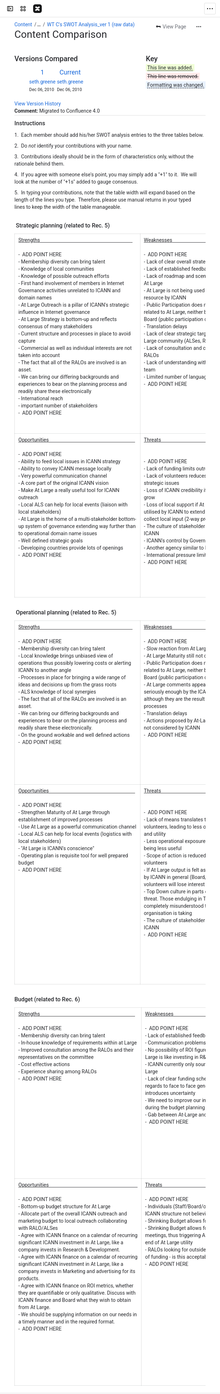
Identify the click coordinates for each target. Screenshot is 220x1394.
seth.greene (42, 64)
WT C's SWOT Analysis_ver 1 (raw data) (91, 7)
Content (23, 7)
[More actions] (199, 9)
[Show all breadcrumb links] (39, 7)
